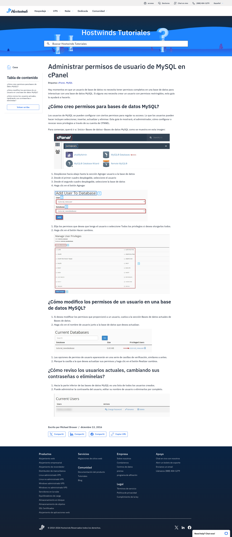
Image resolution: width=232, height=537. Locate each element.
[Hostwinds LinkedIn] (181, 528)
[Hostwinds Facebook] (188, 528)
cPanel (61, 82)
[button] (211, 532)
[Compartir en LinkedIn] (77, 434)
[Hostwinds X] (175, 528)
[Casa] (17, 11)
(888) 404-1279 (200, 3)
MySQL (69, 82)
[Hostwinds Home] (42, 528)
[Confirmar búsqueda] (48, 44)
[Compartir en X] (57, 434)
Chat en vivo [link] (181, 3)
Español (219, 3)
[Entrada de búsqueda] (120, 43)
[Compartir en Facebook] (97, 434)
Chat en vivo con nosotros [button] (168, 458)
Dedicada (83, 10)
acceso (149, 3)
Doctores (164, 3)
